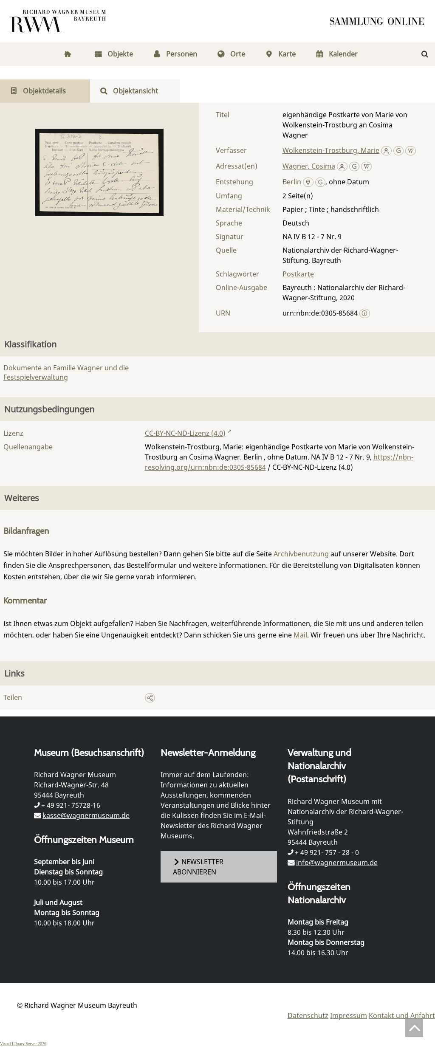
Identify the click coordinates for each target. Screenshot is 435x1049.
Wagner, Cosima (308, 166)
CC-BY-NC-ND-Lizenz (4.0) (185, 433)
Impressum (348, 1015)
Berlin (291, 181)
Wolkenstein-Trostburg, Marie (330, 150)
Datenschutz (308, 1015)
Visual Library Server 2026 (23, 1043)
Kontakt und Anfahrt (402, 1015)
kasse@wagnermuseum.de (86, 815)
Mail (300, 635)
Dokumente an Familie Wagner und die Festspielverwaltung (66, 372)
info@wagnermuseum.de (337, 862)
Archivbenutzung (301, 553)
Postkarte (298, 274)
